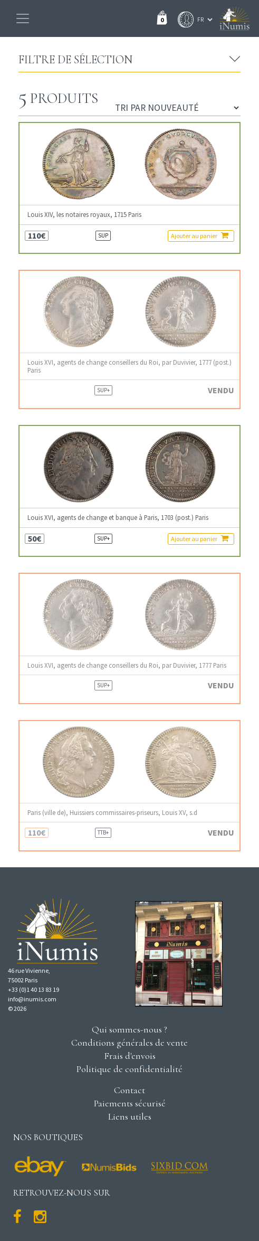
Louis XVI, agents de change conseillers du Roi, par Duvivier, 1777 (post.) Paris (129, 366)
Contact (129, 1090)
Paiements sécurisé (130, 1103)
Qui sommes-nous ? (129, 1029)
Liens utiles (129, 1116)
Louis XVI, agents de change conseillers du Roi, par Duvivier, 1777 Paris (126, 665)
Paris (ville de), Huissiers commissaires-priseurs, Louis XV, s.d (112, 813)
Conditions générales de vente (129, 1042)
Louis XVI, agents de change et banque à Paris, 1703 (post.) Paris (117, 518)
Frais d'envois (130, 1056)
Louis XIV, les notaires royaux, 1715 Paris (84, 215)
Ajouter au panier (199, 235)
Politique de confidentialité (129, 1069)
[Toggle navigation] (22, 18)
